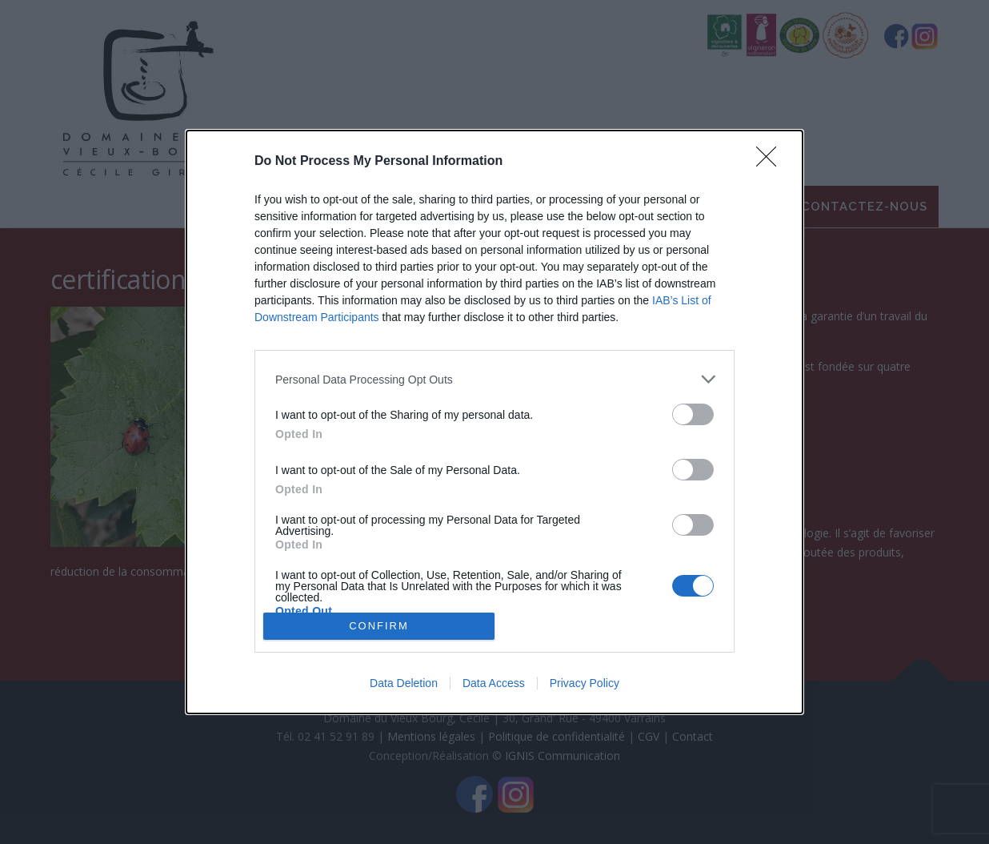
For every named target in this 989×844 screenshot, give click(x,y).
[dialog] (494, 422)
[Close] (771, 162)
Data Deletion (404, 683)
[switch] (693, 414)
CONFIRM (379, 626)
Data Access (493, 683)
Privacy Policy (584, 683)
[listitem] (494, 379)
